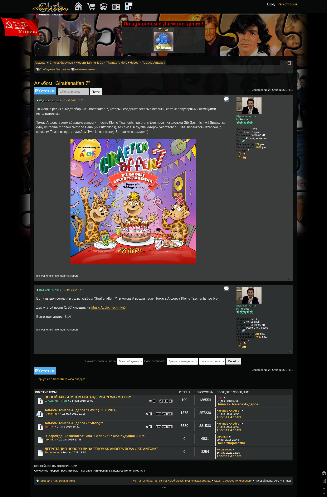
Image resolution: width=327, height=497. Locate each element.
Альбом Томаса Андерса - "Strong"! (74, 423)
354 (170, 427)
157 (164, 414)
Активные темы (85, 69)
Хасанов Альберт (229, 410)
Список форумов (61, 62)
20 (170, 401)
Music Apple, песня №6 (108, 307)
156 (158, 414)
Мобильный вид (290, 63)
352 (158, 427)
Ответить (45, 91)
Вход (271, 4)
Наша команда (201, 480)
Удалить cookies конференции (233, 480)
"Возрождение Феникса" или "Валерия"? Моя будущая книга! (95, 436)
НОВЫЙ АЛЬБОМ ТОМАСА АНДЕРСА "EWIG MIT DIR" (88, 397)
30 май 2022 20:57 (73, 100)
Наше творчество (231, 443)
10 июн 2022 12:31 (73, 290)
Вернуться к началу (289, 279)
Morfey (49, 426)
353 (164, 427)
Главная (40, 62)
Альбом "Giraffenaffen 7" (62, 83)
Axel (220, 397)
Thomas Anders (116, 62)
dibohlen (50, 439)
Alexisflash (52, 413)
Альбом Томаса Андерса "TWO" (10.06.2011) (81, 410)
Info (163, 487)
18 (161, 401)
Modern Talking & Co (89, 62)
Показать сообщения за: (114, 361)
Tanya (163, 30)
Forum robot (52, 452)
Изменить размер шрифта (284, 63)
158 (170, 414)
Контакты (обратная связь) (150, 480)
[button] (272, 9)
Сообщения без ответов (55, 69)
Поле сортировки (171, 361)
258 (257, 144)
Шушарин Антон (49, 100)
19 (166, 401)
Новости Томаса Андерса (147, 62)
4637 (259, 147)
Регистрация (287, 4)
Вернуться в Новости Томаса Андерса (61, 379)
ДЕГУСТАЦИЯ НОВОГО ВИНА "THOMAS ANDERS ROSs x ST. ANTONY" (101, 449)
